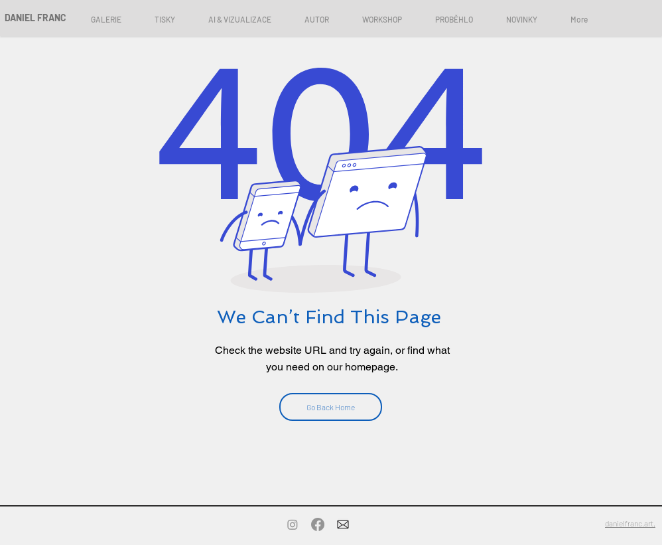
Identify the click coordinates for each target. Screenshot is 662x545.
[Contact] (343, 524)
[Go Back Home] (330, 407)
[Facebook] (317, 524)
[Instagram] (292, 524)
